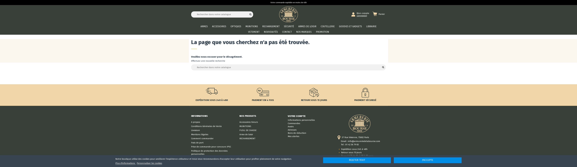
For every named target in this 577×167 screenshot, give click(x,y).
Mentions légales (199, 134)
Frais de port (197, 142)
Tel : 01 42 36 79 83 (350, 144)
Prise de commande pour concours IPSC (211, 146)
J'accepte (427, 160)
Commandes (294, 123)
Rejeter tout (357, 160)
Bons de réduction (297, 133)
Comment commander (202, 138)
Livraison (195, 130)
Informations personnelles (301, 120)
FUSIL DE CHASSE (247, 130)
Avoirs (291, 126)
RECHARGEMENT (247, 138)
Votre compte (297, 116)
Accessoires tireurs (248, 122)
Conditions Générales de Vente (206, 126)
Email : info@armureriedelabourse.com (360, 141)
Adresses (292, 130)
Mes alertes (293, 136)
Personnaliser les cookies (149, 163)
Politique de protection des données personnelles (209, 152)
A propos (195, 122)
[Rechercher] (222, 14)
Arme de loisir (246, 134)
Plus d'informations (125, 163)
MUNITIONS (245, 126)
